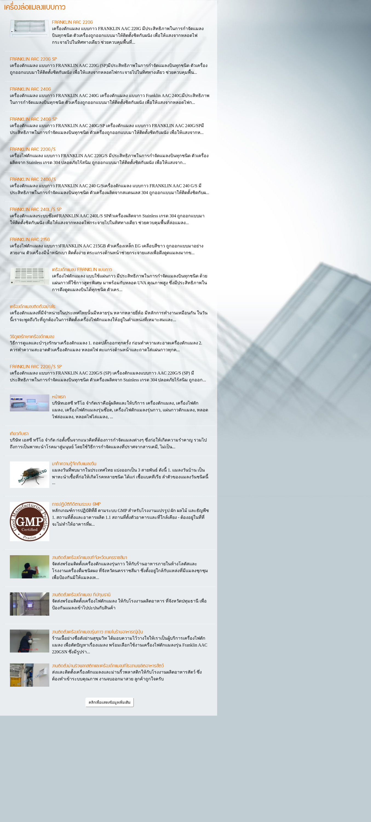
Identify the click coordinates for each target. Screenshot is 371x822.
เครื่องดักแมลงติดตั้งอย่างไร (32, 307)
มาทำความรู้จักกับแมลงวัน (74, 464)
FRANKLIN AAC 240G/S (33, 179)
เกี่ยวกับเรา (19, 434)
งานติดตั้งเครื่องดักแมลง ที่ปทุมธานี (81, 595)
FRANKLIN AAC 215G (30, 240)
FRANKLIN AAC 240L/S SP (36, 209)
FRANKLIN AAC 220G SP (33, 59)
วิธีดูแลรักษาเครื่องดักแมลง (32, 337)
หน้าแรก (59, 397)
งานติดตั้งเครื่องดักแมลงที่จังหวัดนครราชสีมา (89, 557)
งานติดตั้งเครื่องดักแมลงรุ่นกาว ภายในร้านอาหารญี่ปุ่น (97, 632)
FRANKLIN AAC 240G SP (33, 119)
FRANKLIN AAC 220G (72, 22)
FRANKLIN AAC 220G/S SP (36, 367)
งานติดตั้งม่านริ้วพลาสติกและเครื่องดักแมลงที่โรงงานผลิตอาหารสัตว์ (108, 666)
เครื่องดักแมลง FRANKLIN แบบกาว (82, 270)
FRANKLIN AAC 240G (30, 89)
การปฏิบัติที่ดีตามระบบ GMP (76, 504)
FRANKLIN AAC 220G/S (33, 149)
